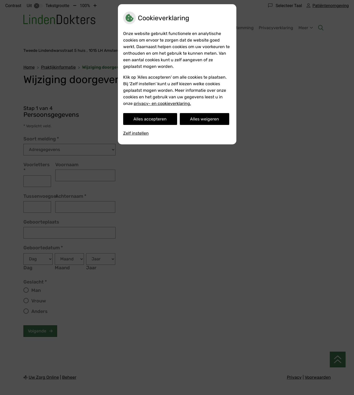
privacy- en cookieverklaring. (162, 103)
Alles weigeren (204, 119)
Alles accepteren (150, 119)
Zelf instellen (136, 133)
